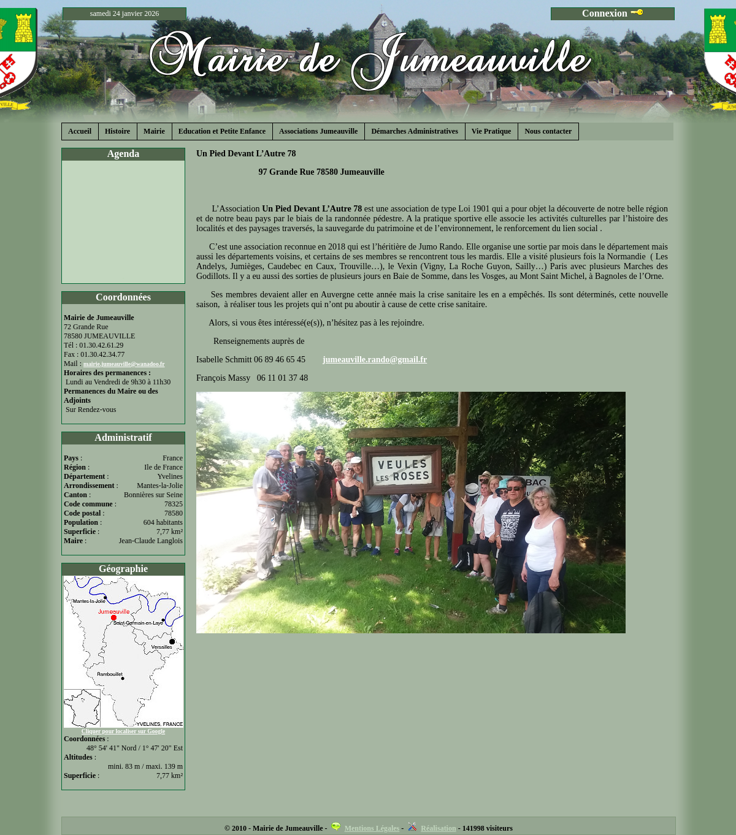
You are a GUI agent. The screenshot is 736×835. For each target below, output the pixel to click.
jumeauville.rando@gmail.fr (375, 359)
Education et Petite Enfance (222, 131)
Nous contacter (548, 131)
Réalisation (438, 828)
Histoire (117, 131)
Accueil (79, 131)
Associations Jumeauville (318, 131)
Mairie (154, 131)
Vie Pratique (492, 131)
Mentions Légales (372, 828)
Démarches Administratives (414, 131)
